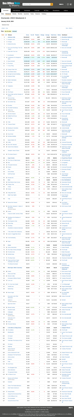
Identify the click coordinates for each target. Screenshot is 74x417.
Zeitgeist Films (66, 327)
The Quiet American (12, 164)
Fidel (9, 361)
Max (9, 162)
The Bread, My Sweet (13, 264)
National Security (12, 44)
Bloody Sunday (11, 307)
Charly (9, 186)
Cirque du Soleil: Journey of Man (15, 213)
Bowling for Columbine (13, 128)
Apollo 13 (10, 300)
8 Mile (9, 142)
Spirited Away (11, 254)
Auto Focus (10, 363)
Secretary (10, 225)
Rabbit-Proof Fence (12, 116)
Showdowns (56, 10)
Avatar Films (65, 247)
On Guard (10, 336)
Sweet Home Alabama (13, 146)
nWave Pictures (66, 296)
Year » (67, 28)
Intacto (9, 211)
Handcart (10, 381)
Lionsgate (64, 162)
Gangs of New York (12, 69)
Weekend (33, 407)
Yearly (32, 14)
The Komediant (11, 398)
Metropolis (10, 314)
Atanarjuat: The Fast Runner (14, 354)
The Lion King (11, 98)
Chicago (10, 41)
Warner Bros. (65, 39)
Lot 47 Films (65, 354)
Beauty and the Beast (13, 378)
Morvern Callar (11, 276)
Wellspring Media (66, 177)
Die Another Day (11, 101)
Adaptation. (10, 86)
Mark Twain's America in (13, 387)
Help (47, 409)
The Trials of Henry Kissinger (14, 249)
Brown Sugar (11, 292)
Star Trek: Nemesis (12, 144)
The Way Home (11, 258)
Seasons (37, 14)
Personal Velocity (12, 324)
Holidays (44, 14)
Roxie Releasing (66, 273)
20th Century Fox (66, 55)
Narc (9, 89)
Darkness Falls (11, 37)
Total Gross (53, 35)
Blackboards (11, 332)
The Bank (10, 338)
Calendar (36, 10)
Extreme (10, 359)
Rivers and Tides (12, 273)
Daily (2, 14)
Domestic (6, 10)
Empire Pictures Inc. (67, 336)
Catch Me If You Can (12, 51)
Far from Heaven (12, 113)
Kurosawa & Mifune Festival (14, 278)
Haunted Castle (11, 309)
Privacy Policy (32, 415)
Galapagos (10, 312)
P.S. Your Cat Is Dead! (13, 284)
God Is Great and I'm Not (13, 352)
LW (6, 35)
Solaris (9, 271)
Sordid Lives (11, 286)
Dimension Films (66, 169)
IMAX (63, 140)
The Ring (10, 118)
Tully (9, 198)
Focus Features (66, 92)
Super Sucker (11, 158)
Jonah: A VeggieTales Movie (14, 234)
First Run (64, 249)
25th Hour (10, 82)
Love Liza (10, 280)
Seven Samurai (11, 348)
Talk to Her (10, 110)
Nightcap (10, 346)
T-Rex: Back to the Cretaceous (15, 231)
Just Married (11, 55)
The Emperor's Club (12, 221)
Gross (27, 35)
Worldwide (27, 10)
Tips (63, 171)
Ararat (9, 321)
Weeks (59, 35)
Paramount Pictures (67, 63)
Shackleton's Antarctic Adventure (15, 228)
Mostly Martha (11, 391)
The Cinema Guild (66, 338)
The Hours (10, 63)
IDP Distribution (66, 160)
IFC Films (64, 74)
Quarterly (26, 14)
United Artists (65, 128)
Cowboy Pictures (66, 276)
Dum (9, 180)
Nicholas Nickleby (12, 136)
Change (42, 35)
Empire (9, 167)
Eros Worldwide (66, 180)
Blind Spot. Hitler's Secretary (15, 267)
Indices (66, 10)
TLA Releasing (66, 284)
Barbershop (10, 288)
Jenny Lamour (11, 357)
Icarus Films (65, 396)
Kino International (67, 245)
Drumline (10, 105)
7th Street (10, 344)
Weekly (14, 14)
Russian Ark (10, 177)
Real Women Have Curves (14, 182)
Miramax (64, 41)
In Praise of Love (12, 374)
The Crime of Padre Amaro (14, 160)
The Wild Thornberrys (13, 107)
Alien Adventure (11, 369)
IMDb (43, 411)
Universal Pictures (66, 142)
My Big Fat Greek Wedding (14, 74)
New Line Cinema (66, 47)
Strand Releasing (66, 372)
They (9, 169)
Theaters (37, 35)
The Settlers (10, 330)
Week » (70, 28)
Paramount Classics (67, 258)
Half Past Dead (11, 174)
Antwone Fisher (11, 76)
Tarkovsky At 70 (11, 318)
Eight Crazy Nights (12, 195)
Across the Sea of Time (13, 400)
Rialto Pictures (66, 252)
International (16, 10)
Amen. (9, 245)
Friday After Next (12, 192)
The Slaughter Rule (12, 367)
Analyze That (11, 184)
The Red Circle (11, 252)
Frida (9, 122)
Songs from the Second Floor (14, 393)
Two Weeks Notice (12, 71)
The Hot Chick (11, 130)
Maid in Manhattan (12, 80)
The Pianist (10, 92)
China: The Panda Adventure (14, 385)
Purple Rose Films (67, 158)
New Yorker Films (66, 393)
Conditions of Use (23, 415)
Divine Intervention (12, 247)
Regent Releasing (66, 286)
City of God (10, 134)
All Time (46, 10)
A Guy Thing (11, 65)
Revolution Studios (67, 37)
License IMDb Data (41, 409)
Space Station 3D (12, 140)
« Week (3, 28)
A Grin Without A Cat (12, 396)
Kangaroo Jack (11, 39)
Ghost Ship (10, 223)
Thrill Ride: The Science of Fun (15, 340)
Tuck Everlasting (11, 237)
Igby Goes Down (12, 303)
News (25, 407)
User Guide (33, 409)
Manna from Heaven (12, 202)
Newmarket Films (66, 182)
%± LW (32, 35)
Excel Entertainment (67, 186)
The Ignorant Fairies (12, 372)
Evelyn (9, 189)
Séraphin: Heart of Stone (13, 150)
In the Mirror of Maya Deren (14, 327)
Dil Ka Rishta (11, 171)
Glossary (28, 409)
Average (47, 35)
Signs (9, 241)
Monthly (20, 14)
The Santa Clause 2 (12, 154)
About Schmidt (11, 61)
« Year (6, 28)
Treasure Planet (11, 124)
